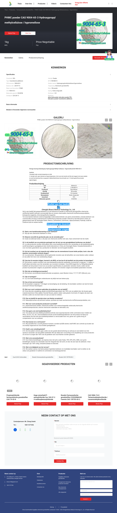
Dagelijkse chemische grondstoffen (64, 477)
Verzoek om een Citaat (102, 58)
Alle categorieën (62, 492)
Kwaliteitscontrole (41, 483)
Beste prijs (11, 33)
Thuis (6, 10)
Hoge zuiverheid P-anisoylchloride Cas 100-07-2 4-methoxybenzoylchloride (44, 397)
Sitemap (52, 507)
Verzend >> (85, 499)
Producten (12, 10)
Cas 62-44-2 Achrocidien (20, 357)
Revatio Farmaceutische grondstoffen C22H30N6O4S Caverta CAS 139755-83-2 (71, 397)
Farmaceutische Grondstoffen (25, 10)
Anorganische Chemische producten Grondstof (65, 482)
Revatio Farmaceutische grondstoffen (42, 357)
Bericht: (57, 421)
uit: (56, 442)
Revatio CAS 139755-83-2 (66, 357)
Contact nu (60, 461)
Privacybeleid (64, 507)
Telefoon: (57, 451)
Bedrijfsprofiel (40, 476)
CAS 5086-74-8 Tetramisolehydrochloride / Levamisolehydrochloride (98, 397)
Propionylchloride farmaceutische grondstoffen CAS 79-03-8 (17, 397)
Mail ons (28, 33)
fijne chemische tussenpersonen (62, 488)
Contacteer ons (40, 487)
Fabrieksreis (40, 480)
